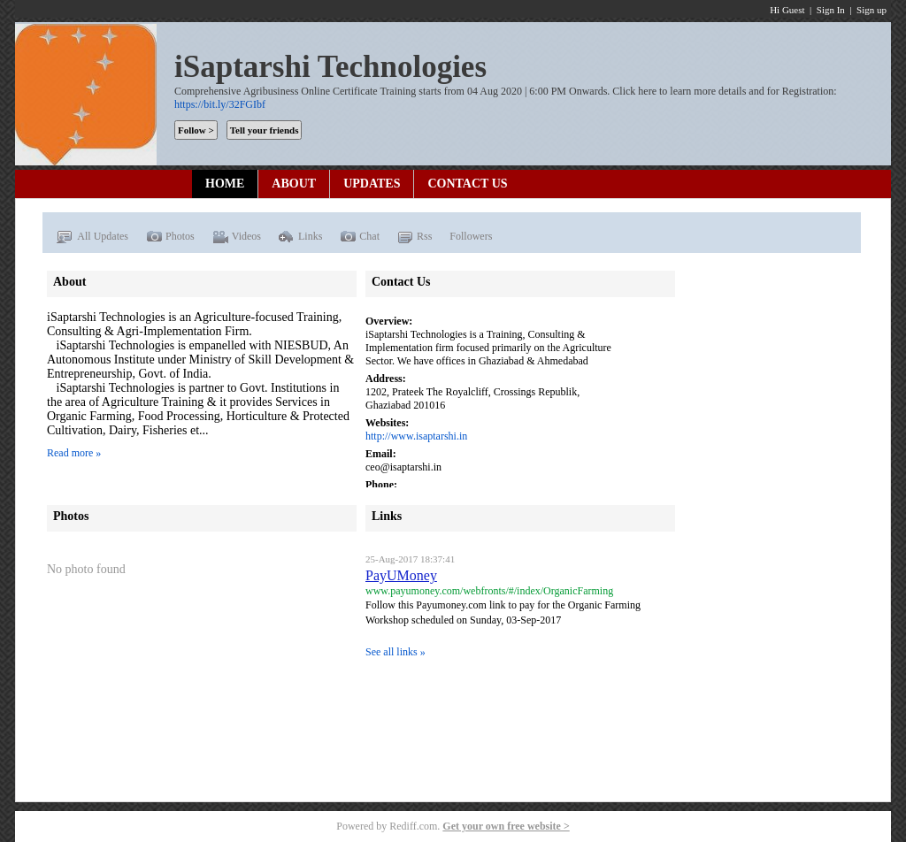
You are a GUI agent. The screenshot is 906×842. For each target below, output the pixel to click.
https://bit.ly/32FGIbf (219, 104)
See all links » (395, 652)
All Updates (92, 237)
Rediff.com (413, 826)
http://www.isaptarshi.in (416, 436)
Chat (360, 237)
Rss (414, 237)
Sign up (871, 9)
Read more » (74, 453)
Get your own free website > (505, 826)
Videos (236, 237)
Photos (170, 237)
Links (300, 237)
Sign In (831, 9)
